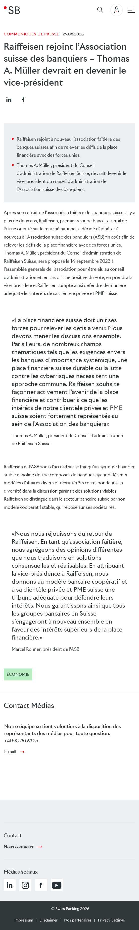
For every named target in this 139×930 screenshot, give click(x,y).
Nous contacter (19, 847)
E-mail (10, 752)
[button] (9, 100)
